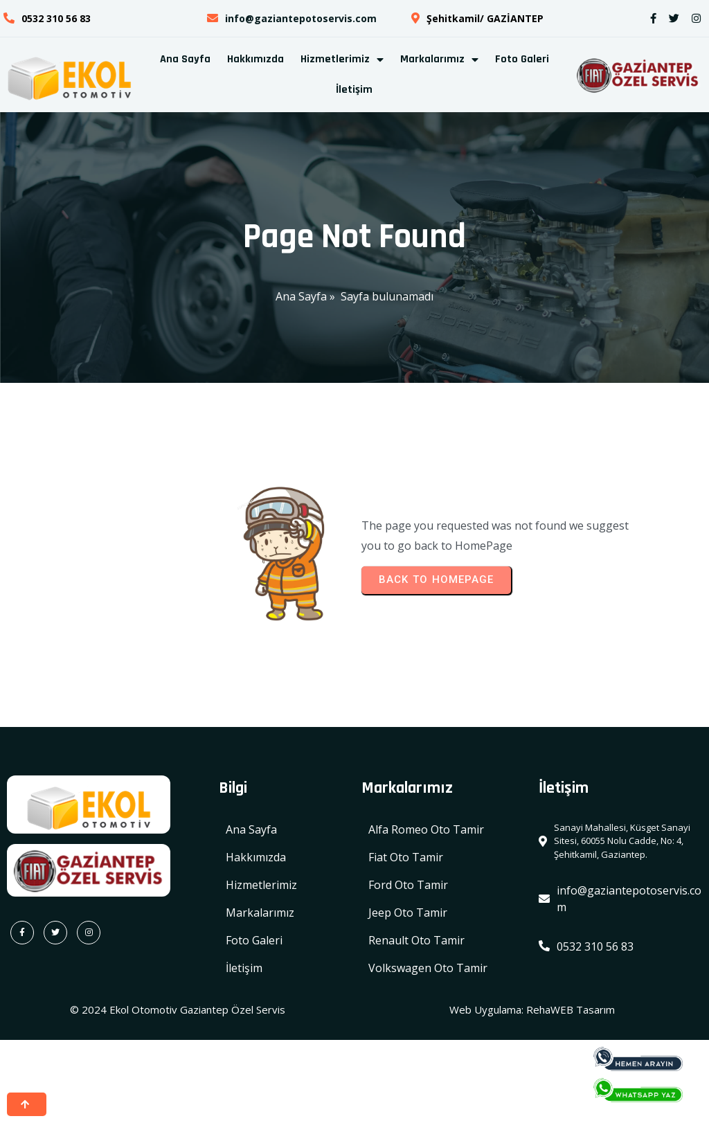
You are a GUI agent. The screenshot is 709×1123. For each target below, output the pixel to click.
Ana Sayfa (301, 296)
